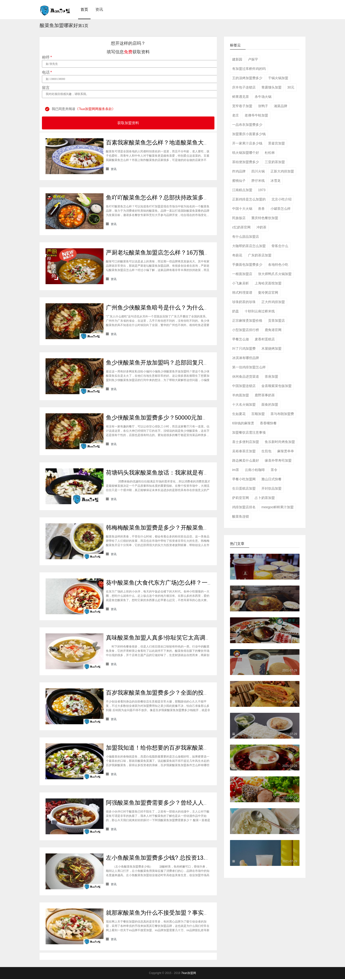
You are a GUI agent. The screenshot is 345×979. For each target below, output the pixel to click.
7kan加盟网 (188, 973)
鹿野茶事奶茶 (265, 395)
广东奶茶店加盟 (259, 255)
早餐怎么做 (240, 339)
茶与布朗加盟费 (282, 414)
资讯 (99, 9)
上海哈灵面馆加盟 (268, 283)
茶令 (274, 470)
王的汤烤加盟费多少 (247, 78)
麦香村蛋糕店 (265, 339)
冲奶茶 (261, 227)
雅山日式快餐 (271, 479)
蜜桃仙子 (239, 181)
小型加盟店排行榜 (245, 330)
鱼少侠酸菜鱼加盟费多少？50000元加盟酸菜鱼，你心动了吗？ (186, 417)
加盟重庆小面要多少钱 (249, 134)
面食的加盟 (269, 404)
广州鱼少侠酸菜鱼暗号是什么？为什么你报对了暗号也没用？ (183, 307)
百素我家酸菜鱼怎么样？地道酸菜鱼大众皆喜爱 (166, 142)
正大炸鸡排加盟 (273, 302)
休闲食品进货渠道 (245, 376)
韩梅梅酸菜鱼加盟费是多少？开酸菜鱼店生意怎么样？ (175, 527)
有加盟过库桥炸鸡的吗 (249, 69)
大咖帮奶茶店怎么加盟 (249, 246)
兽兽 (261, 208)
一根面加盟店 (242, 274)
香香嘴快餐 (268, 423)
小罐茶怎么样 (280, 208)
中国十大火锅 (242, 208)
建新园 (237, 59)
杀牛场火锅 (263, 97)
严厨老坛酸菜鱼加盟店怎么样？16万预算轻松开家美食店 (178, 252)
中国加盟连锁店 (244, 386)
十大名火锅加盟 (244, 404)
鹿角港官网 (273, 330)
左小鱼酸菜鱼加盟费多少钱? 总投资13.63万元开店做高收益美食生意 (193, 857)
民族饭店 (239, 218)
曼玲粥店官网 (268, 292)
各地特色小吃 (278, 264)
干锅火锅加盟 (278, 78)
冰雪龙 (275, 181)
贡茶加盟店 (276, 320)
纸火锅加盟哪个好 (245, 153)
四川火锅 (258, 171)
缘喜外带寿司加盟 (278, 460)
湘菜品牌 (280, 106)
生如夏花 (239, 414)
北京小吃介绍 (281, 199)
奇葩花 (237, 255)
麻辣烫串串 (285, 451)
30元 (290, 87)
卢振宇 (253, 59)
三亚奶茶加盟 (275, 162)
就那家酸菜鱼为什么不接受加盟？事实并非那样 (166, 912)
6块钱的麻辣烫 (243, 423)
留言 (46, 88)
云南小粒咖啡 (255, 470)
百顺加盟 (258, 414)
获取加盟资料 (128, 123)
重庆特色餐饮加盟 (264, 218)
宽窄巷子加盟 (242, 106)
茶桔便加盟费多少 (245, 162)
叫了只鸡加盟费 (244, 348)
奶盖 (235, 311)
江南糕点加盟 (242, 190)
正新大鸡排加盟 (282, 171)
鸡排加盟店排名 (244, 507)
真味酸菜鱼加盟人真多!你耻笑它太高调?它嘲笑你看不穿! (178, 637)
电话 (47, 72)
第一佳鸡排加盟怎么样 (249, 367)
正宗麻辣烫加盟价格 (247, 320)
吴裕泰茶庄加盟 (244, 451)
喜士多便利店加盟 (245, 442)
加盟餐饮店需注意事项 (249, 432)
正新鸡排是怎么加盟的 (249, 199)
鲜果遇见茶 (240, 97)
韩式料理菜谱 (242, 292)
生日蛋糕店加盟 (244, 488)
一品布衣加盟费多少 (247, 125)
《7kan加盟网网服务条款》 (95, 109)
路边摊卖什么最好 (245, 460)
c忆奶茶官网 (241, 227)
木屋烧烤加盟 (271, 348)
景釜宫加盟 (276, 143)
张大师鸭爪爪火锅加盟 (275, 274)
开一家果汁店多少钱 (247, 143)
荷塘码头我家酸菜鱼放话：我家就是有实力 (160, 472)
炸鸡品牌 (239, 171)
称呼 (47, 57)
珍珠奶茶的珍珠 (244, 302)
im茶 (235, 470)
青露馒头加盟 (271, 87)
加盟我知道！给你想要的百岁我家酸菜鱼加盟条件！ (172, 747)
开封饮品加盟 (271, 488)
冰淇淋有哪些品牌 (245, 358)
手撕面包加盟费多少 (247, 264)
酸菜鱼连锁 (240, 516)
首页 (84, 9)
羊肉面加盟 (240, 395)
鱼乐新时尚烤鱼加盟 (280, 442)
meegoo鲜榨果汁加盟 (277, 507)
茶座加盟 (271, 376)
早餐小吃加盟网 (244, 479)
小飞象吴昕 (240, 283)
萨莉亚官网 (240, 498)
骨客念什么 (279, 246)
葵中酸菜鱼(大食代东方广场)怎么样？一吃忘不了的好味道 (179, 582)
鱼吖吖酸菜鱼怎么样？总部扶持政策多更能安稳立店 (172, 197)
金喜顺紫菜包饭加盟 (276, 386)
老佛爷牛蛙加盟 (256, 115)
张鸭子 (263, 106)
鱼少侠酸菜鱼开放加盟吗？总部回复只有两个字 (166, 362)
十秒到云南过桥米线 (260, 311)
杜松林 (270, 153)
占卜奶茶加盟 (265, 498)
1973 (261, 190)
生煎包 (266, 451)
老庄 (235, 115)
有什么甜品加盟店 (245, 236)
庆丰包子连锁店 (244, 87)
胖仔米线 (258, 181)
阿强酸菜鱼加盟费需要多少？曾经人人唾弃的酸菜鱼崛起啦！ (183, 802)
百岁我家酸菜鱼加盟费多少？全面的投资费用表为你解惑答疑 (183, 692)
